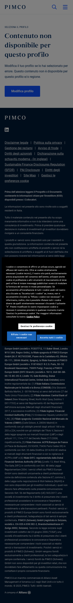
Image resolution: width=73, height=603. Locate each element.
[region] (36, 301)
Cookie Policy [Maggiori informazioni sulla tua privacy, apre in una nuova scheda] (33, 316)
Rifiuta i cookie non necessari (21, 336)
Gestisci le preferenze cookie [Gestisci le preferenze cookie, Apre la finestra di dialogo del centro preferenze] (37, 326)
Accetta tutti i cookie (51, 337)
